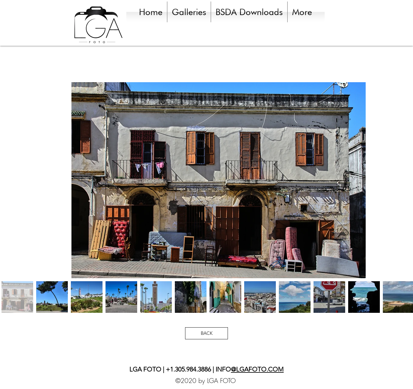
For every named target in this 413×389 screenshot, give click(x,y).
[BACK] (206, 333)
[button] (189, 12)
